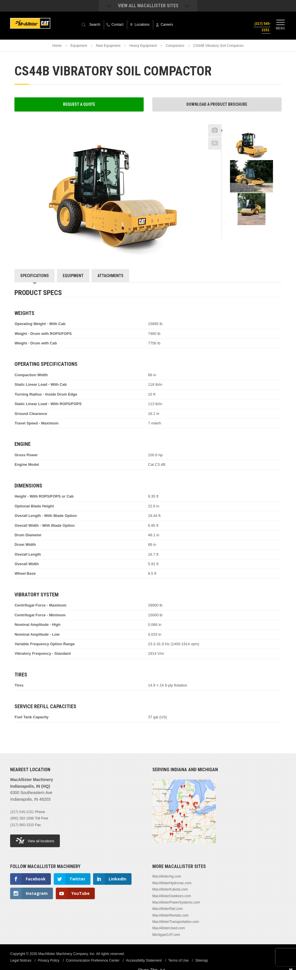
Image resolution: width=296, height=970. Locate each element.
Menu (280, 24)
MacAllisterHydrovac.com (171, 883)
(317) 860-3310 (22, 825)
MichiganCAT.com (166, 935)
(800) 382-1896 (22, 818)
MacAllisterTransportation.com (175, 922)
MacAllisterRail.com (167, 909)
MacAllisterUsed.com (168, 928)
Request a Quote (79, 104)
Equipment (79, 46)
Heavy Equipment (143, 46)
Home (57, 46)
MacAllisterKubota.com (170, 889)
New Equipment (108, 46)
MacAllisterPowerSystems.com (176, 902)
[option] (251, 143)
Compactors (175, 46)
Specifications (34, 275)
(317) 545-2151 (262, 27)
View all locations (35, 840)
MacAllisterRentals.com (170, 915)
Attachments (110, 275)
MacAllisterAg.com (166, 876)
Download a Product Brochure (216, 104)
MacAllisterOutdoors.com (171, 896)
